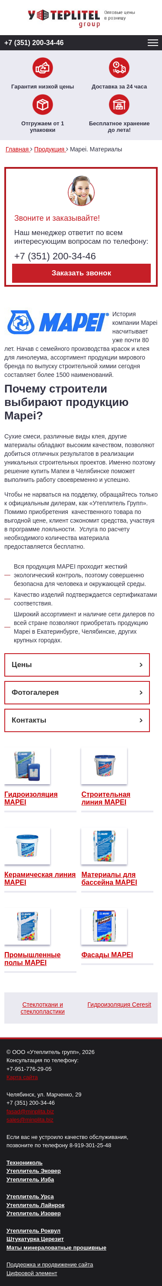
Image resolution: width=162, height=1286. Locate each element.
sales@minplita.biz (30, 1119)
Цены (22, 665)
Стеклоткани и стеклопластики (43, 1008)
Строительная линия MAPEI (105, 798)
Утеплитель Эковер (33, 1171)
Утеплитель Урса (30, 1196)
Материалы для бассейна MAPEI (109, 878)
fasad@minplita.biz (30, 1111)
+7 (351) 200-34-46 (34, 42)
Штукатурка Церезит (35, 1239)
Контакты (29, 720)
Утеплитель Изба (30, 1179)
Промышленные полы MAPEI (32, 958)
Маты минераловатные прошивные (56, 1247)
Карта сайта (22, 1077)
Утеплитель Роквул (33, 1230)
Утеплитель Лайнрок (35, 1205)
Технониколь (24, 1162)
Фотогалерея (35, 692)
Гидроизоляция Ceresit (119, 1004)
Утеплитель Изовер (33, 1213)
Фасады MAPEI (107, 955)
